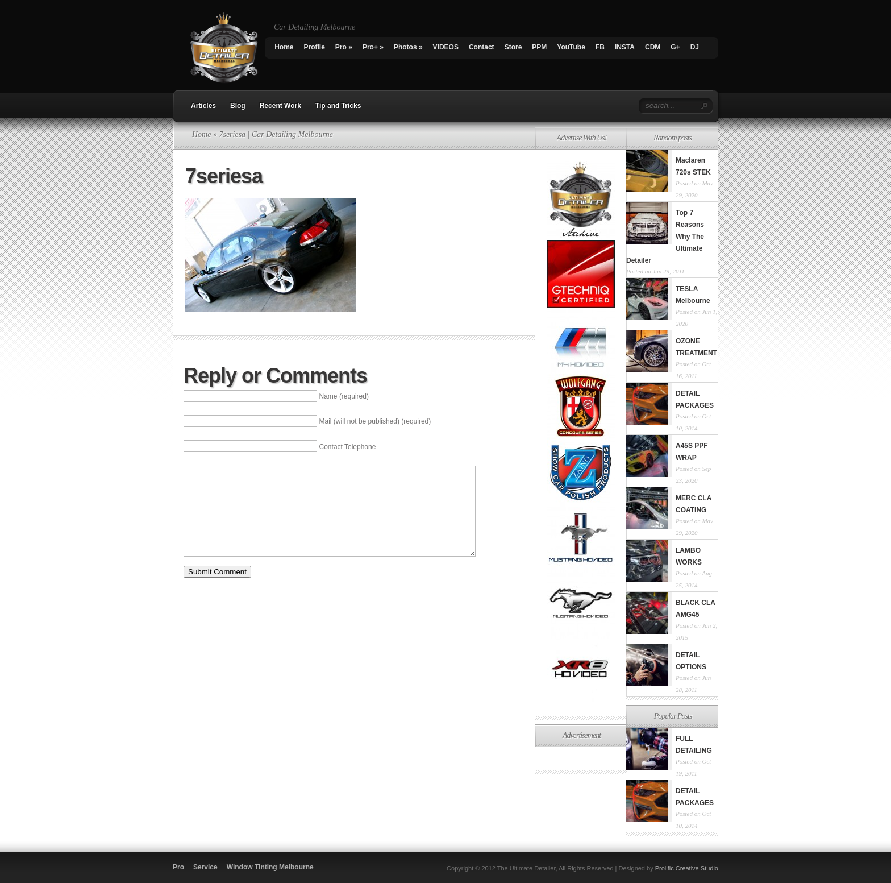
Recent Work (280, 106)
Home (283, 47)
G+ (675, 47)
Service (205, 867)
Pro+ (373, 47)
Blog (237, 106)
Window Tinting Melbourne (270, 867)
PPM (539, 47)
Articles (203, 106)
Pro (343, 47)
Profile (314, 47)
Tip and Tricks (338, 106)
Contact (481, 47)
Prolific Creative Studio (686, 868)
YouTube (571, 47)
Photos (408, 47)
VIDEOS (446, 47)
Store (513, 47)
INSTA (625, 47)
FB (600, 47)
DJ (694, 47)
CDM (652, 47)
